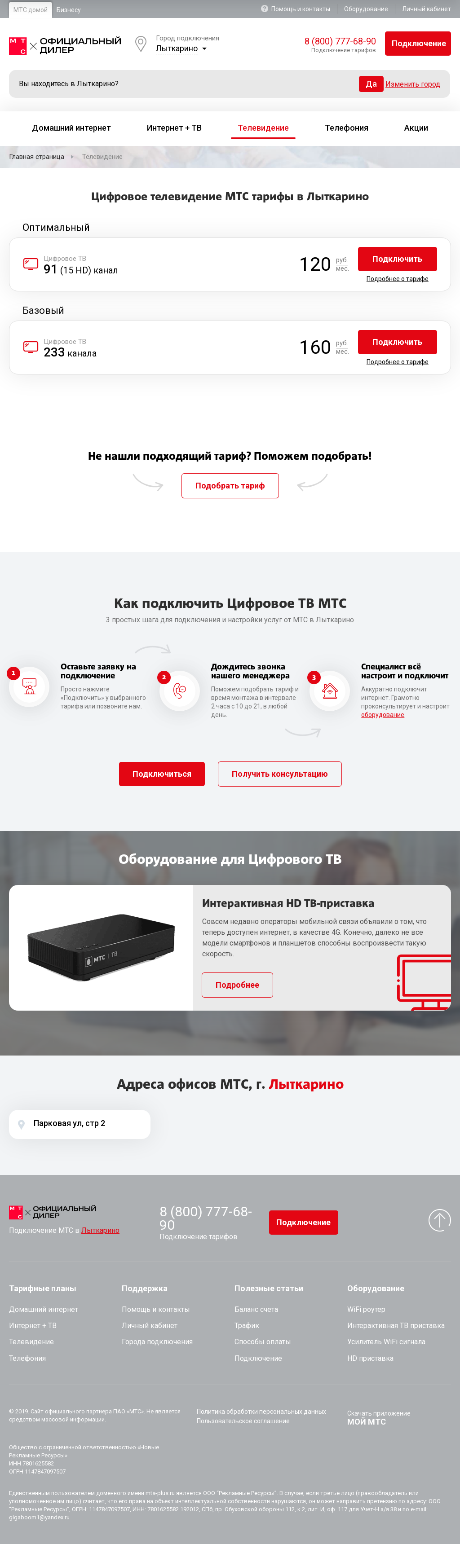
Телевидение (31, 1341)
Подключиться (162, 774)
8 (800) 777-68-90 (340, 41)
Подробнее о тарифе (398, 279)
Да (371, 83)
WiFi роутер (366, 1309)
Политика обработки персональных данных (261, 1411)
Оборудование (366, 9)
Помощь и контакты (295, 9)
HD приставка (370, 1358)
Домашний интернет (43, 1309)
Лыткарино (177, 48)
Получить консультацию (280, 774)
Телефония (27, 1358)
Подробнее (237, 985)
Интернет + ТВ (33, 1325)
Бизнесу (69, 9)
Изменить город (412, 84)
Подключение (419, 43)
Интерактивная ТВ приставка (396, 1325)
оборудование (382, 714)
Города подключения (157, 1341)
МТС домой (30, 9)
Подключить (397, 259)
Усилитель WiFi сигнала (386, 1341)
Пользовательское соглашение (243, 1421)
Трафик (246, 1325)
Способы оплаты (262, 1341)
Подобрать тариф (230, 485)
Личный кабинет (426, 9)
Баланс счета (256, 1309)
